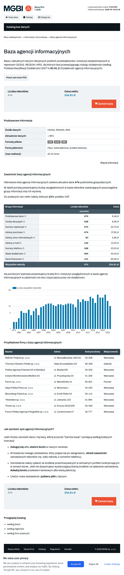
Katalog (27, 17)
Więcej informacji (109, 163)
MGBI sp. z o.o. (109, 549)
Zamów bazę (104, 103)
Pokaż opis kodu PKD (16, 77)
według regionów (15, 529)
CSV (50, 142)
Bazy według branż (12, 37)
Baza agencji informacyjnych (63, 37)
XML (64, 142)
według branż (13, 524)
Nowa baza (12, 17)
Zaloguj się (44, 17)
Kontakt (68, 549)
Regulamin (55, 549)
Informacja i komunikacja (35, 37)
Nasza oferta (14, 549)
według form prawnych (18, 533)
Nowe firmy (29, 549)
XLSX (57, 142)
